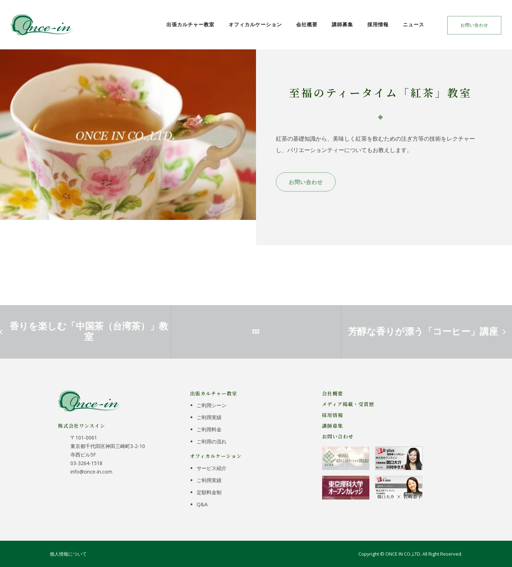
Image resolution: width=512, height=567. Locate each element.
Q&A (202, 504)
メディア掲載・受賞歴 (348, 403)
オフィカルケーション (255, 24)
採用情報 (378, 24)
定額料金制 (209, 492)
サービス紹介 (211, 468)
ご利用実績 (209, 417)
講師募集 (342, 24)
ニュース (413, 24)
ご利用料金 (209, 429)
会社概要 (307, 24)
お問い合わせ (474, 25)
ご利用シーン (211, 405)
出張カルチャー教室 (190, 24)
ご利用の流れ (211, 441)
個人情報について (68, 554)
